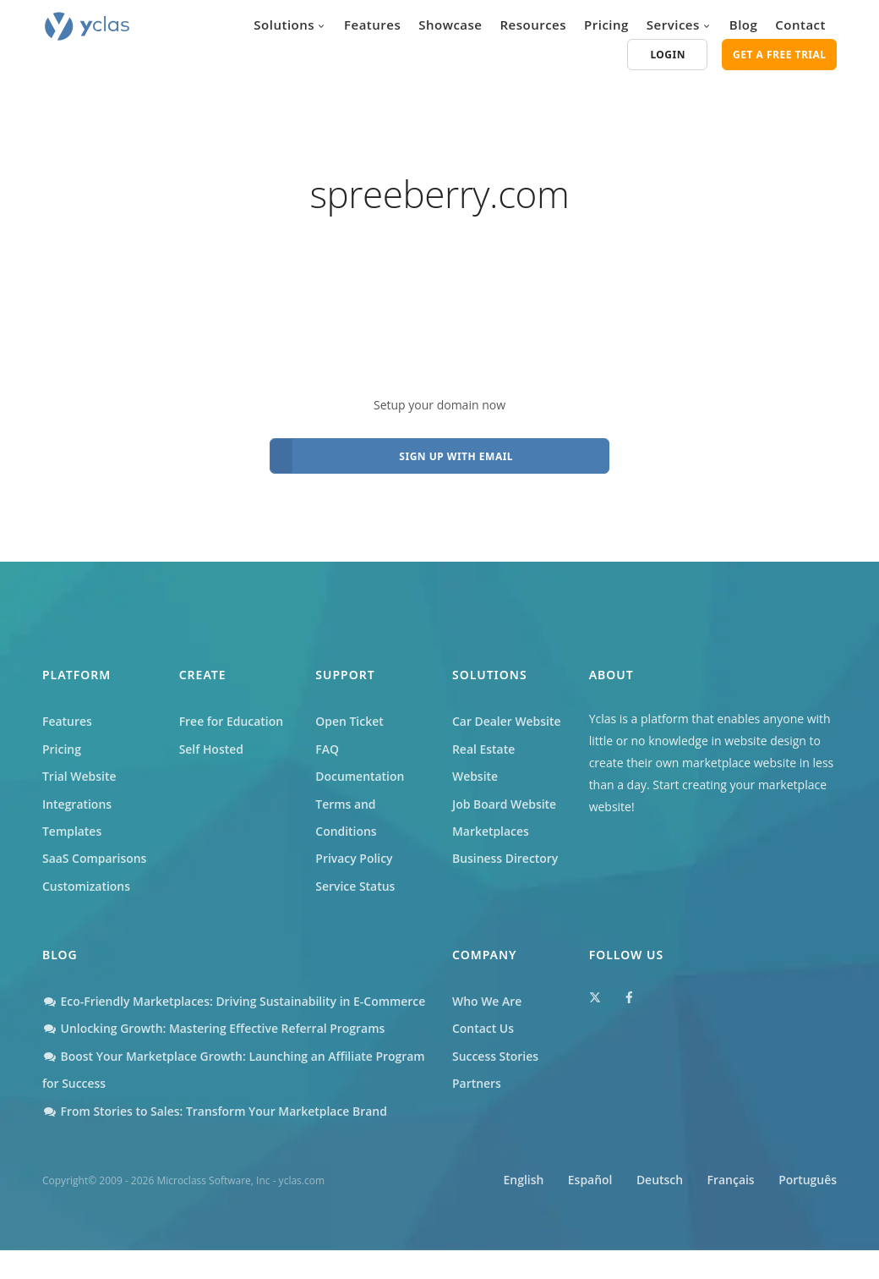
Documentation (360, 776)
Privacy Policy (354, 859)
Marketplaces (490, 831)
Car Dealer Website (506, 721)
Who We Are (487, 1002)
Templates (72, 831)
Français (729, 1208)
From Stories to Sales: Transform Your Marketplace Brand (215, 1139)
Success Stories (495, 1057)
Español (586, 1208)
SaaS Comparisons (94, 859)
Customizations (86, 886)
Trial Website (79, 776)
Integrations (77, 804)
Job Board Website (504, 804)
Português (807, 1208)
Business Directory (505, 859)
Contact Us (483, 1029)
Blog (743, 24)
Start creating (689, 785)
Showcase (450, 24)
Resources (533, 24)
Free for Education (231, 721)
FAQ (327, 749)
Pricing (606, 24)
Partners (476, 1084)
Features (372, 24)
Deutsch (657, 1208)
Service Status (355, 886)
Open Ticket (349, 721)
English (519, 1208)
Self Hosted (211, 749)
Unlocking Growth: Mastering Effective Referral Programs (214, 1057)
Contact (800, 24)
